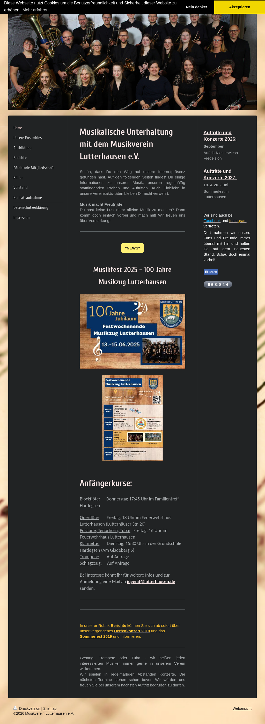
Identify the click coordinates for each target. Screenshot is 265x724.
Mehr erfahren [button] (36, 10)
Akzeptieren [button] (239, 7)
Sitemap (49, 708)
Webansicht (242, 708)
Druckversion (27, 708)
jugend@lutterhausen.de (151, 581)
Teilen (211, 272)
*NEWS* (132, 248)
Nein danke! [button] (196, 7)
